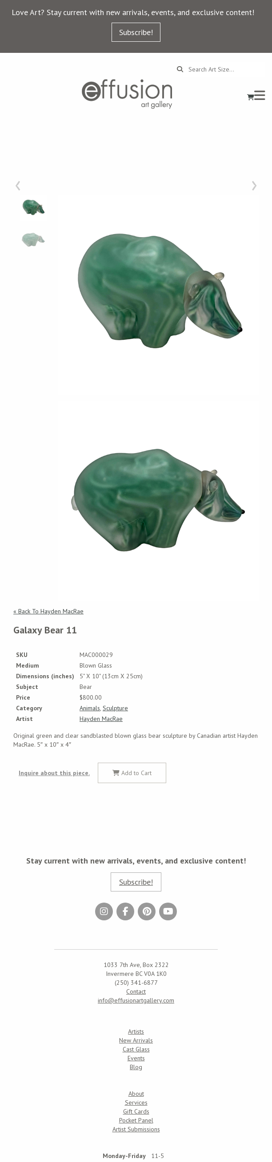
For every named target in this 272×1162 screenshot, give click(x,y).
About (136, 1094)
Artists (136, 1031)
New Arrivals (136, 1040)
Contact (136, 991)
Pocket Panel (136, 1120)
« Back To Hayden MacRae (48, 611)
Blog (136, 1067)
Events (136, 1058)
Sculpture (115, 708)
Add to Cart (132, 773)
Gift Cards (136, 1111)
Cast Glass (136, 1049)
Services (136, 1102)
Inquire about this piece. (54, 773)
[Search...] (224, 69)
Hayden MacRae (101, 719)
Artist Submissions (136, 1129)
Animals (90, 708)
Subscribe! (136, 32)
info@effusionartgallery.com (136, 1000)
